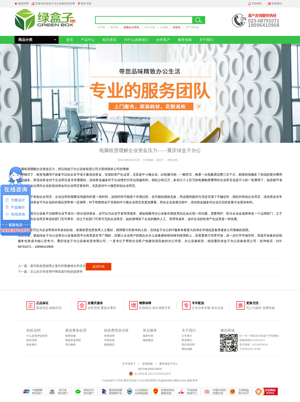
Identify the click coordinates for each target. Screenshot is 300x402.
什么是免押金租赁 (37, 335)
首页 (69, 40)
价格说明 (109, 335)
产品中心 (88, 40)
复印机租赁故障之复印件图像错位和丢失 (58, 266)
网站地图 (187, 349)
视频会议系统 (131, 27)
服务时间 (148, 335)
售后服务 (70, 344)
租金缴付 (31, 344)
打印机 (101, 27)
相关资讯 (109, 40)
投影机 (177, 27)
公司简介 (187, 335)
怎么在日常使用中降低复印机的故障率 (56, 271)
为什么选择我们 (136, 40)
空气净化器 (192, 27)
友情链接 (147, 363)
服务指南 (185, 40)
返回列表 (98, 266)
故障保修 (70, 335)
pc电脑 (164, 27)
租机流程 (31, 340)
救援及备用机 (73, 340)
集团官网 (23, 3)
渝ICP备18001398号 (150, 369)
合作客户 (163, 40)
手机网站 (256, 3)
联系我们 (277, 3)
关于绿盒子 (129, 363)
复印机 (114, 27)
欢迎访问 (40, 3)
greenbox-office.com (174, 380)
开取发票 (109, 340)
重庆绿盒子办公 (168, 363)
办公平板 (149, 27)
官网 (72, 3)
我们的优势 (188, 344)
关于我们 (206, 40)
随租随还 (109, 344)
